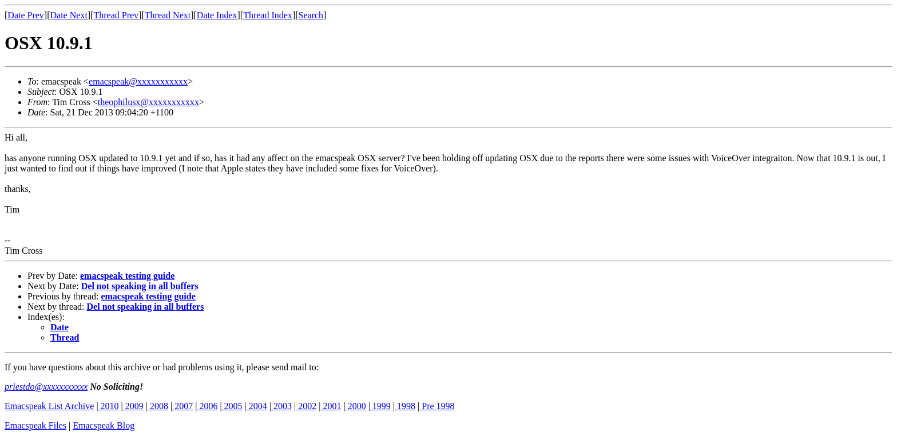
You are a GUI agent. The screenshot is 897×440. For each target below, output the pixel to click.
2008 (158, 406)
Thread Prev (115, 15)
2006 (207, 406)
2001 (330, 406)
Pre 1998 (436, 406)
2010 (108, 406)
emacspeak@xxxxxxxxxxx (138, 81)
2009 (133, 406)
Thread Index (267, 15)
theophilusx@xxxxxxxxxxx (148, 102)
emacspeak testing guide (127, 276)
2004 (257, 406)
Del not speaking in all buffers (140, 286)
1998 (405, 406)
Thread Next (167, 15)
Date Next (69, 15)
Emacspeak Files (35, 425)
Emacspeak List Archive (49, 406)
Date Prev (25, 15)
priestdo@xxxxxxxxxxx (46, 386)
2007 (182, 406)
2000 (356, 406)
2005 (232, 406)
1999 (380, 406)
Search (311, 15)
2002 (306, 406)
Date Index (217, 15)
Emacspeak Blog (103, 425)
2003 (281, 406)
